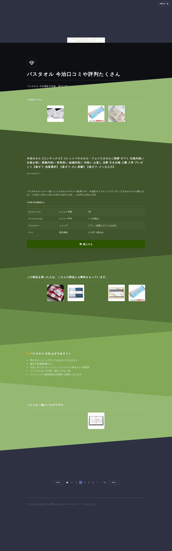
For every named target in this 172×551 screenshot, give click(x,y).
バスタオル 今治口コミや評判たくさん (45, 504)
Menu (163, 4)
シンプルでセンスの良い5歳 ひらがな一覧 (50, 370)
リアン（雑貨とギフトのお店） (103, 225)
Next (114, 482)
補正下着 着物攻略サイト (42, 363)
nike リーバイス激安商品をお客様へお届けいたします (55, 374)
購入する (88, 244)
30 (104, 482)
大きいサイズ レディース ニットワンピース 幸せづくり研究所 (59, 367)
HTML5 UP (93, 504)
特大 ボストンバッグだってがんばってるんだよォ (54, 360)
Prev (58, 482)
